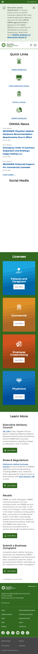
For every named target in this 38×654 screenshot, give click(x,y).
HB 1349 (6, 431)
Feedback (22, 645)
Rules (3, 618)
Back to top (32, 586)
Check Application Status (19, 86)
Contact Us (5, 603)
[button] (19, 286)
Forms (21, 622)
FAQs (3, 622)
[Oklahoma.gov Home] (2, 2)
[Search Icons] (31, 45)
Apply (3, 610)
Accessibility (5, 645)
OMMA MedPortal (19, 70)
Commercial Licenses (26, 614)
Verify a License (18, 102)
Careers (3, 626)
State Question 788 (26, 476)
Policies (21, 641)
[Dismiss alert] (33, 7)
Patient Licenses (6, 614)
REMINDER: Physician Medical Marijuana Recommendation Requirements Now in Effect (18, 134)
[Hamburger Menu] (35, 45)
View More (8, 175)
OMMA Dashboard (19, 118)
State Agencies (32, 2)
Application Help (24, 618)
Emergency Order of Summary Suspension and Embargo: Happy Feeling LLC (18, 151)
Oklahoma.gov (6, 641)
